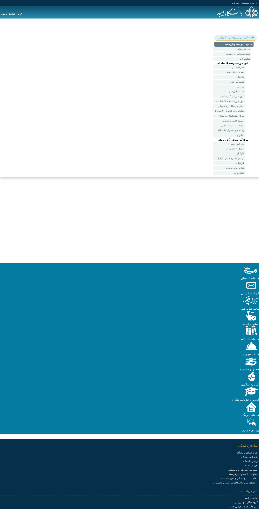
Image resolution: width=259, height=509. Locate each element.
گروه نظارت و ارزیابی (246, 502)
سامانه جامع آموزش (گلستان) (229, 111)
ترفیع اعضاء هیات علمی (232, 125)
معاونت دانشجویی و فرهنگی (243, 474)
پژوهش (225, 26)
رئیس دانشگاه (250, 461)
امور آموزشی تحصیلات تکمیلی (229, 101)
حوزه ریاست (251, 465)
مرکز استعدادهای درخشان (231, 115)
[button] (251, 274)
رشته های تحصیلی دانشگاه (231, 130)
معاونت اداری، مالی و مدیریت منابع (239, 478)
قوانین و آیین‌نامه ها (235, 168)
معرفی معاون (243, 49)
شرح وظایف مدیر (235, 72)
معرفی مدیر (238, 67)
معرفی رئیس (237, 143)
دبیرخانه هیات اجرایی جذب (243, 506)
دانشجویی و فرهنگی (203, 26)
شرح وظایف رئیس (235, 148)
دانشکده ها (161, 26)
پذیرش (240, 86)
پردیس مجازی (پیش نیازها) (231, 158)
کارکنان (240, 77)
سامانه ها (145, 26)
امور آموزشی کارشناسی (232, 96)
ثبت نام (235, 3)
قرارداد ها (239, 163)
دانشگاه (252, 26)
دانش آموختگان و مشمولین (231, 106)
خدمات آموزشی (236, 91)
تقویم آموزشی (237, 81)
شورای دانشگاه (249, 456)
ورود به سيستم (249, 3)
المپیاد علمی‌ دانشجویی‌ (233, 120)
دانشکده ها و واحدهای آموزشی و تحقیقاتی (235, 482)
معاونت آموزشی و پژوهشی (243, 469)
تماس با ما (245, 58)
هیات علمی (179, 26)
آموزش (238, 26)
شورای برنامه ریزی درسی (237, 54)
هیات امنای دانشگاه (247, 452)
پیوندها (131, 26)
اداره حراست (250, 498)
